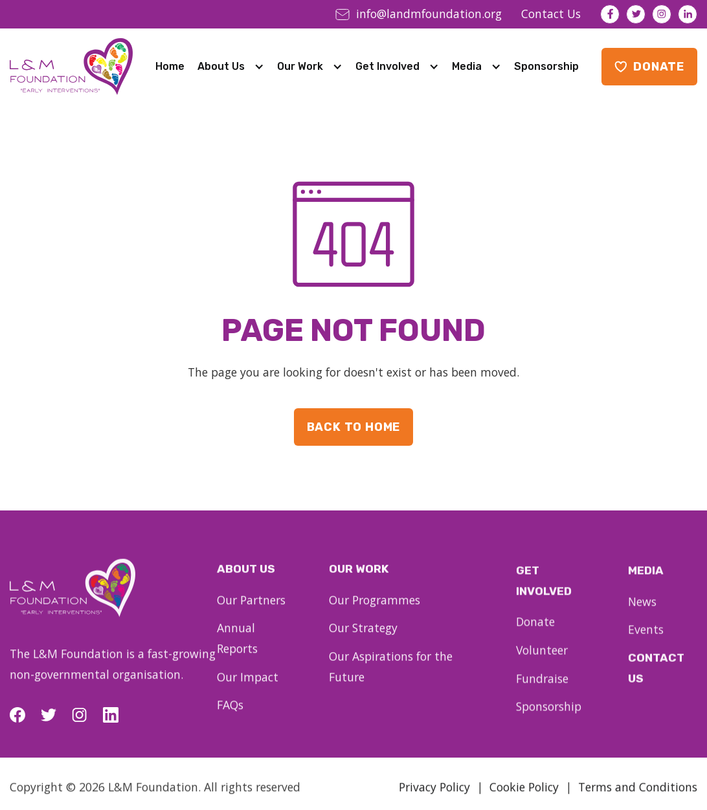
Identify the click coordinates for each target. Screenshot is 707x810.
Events (646, 640)
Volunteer (542, 660)
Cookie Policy (524, 794)
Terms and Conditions (637, 794)
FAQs (230, 713)
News (642, 612)
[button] (231, 67)
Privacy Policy (434, 794)
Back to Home (354, 427)
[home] (71, 67)
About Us (221, 66)
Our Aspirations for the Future (391, 676)
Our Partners (251, 608)
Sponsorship (546, 66)
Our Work (300, 66)
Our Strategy (363, 638)
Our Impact (247, 685)
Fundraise (542, 689)
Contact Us (656, 678)
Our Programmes (374, 609)
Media (467, 66)
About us (246, 577)
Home (170, 66)
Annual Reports (237, 647)
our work (358, 578)
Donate (535, 632)
